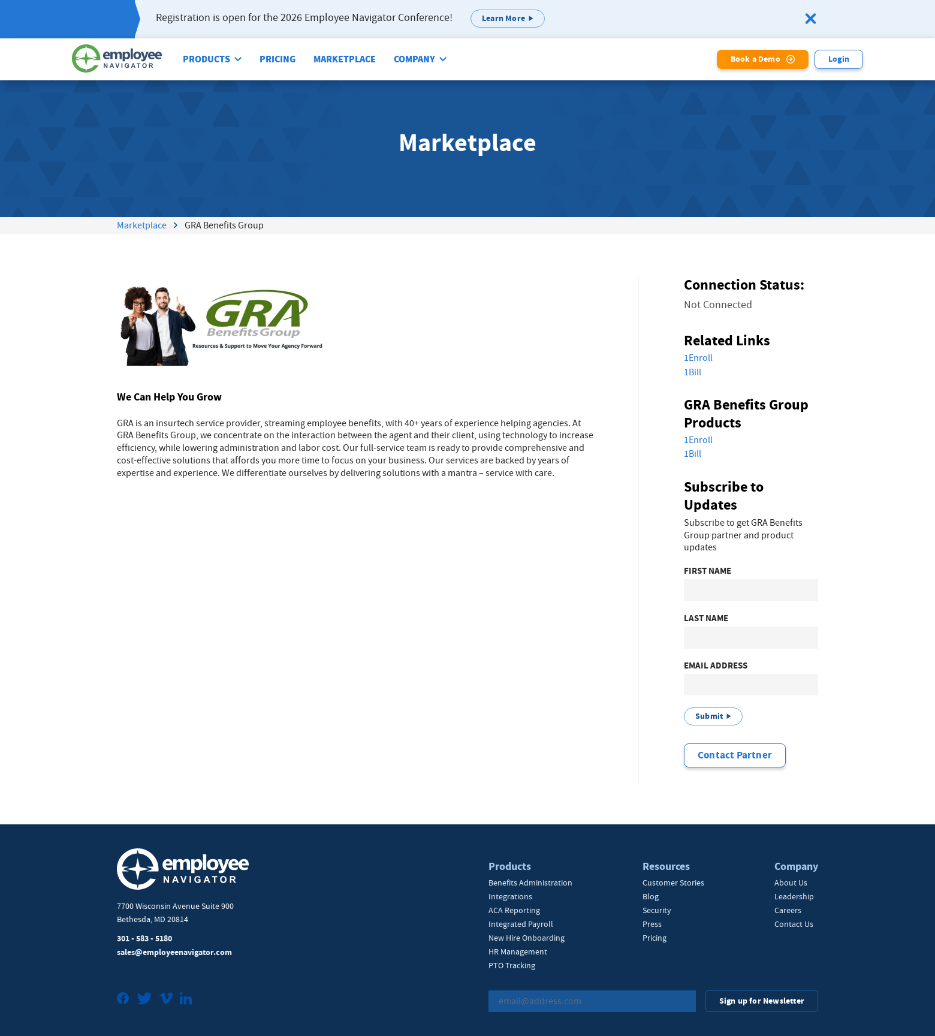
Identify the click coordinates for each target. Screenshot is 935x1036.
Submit (709, 716)
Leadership (794, 896)
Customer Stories (673, 882)
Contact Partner (735, 755)
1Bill (692, 372)
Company (414, 59)
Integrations (510, 896)
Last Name (706, 618)
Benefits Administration (530, 882)
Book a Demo (755, 59)
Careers (787, 910)
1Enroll (698, 358)
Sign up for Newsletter (761, 1001)
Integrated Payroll (520, 923)
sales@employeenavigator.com (174, 952)
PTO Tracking (511, 965)
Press (652, 923)
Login (838, 59)
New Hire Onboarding (526, 937)
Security (657, 910)
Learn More (503, 18)
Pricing (277, 59)
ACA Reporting (514, 910)
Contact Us (793, 923)
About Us (790, 882)
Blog (651, 896)
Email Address (715, 666)
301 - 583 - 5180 (144, 938)
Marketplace (344, 59)
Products (206, 59)
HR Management (517, 951)
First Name (707, 571)
